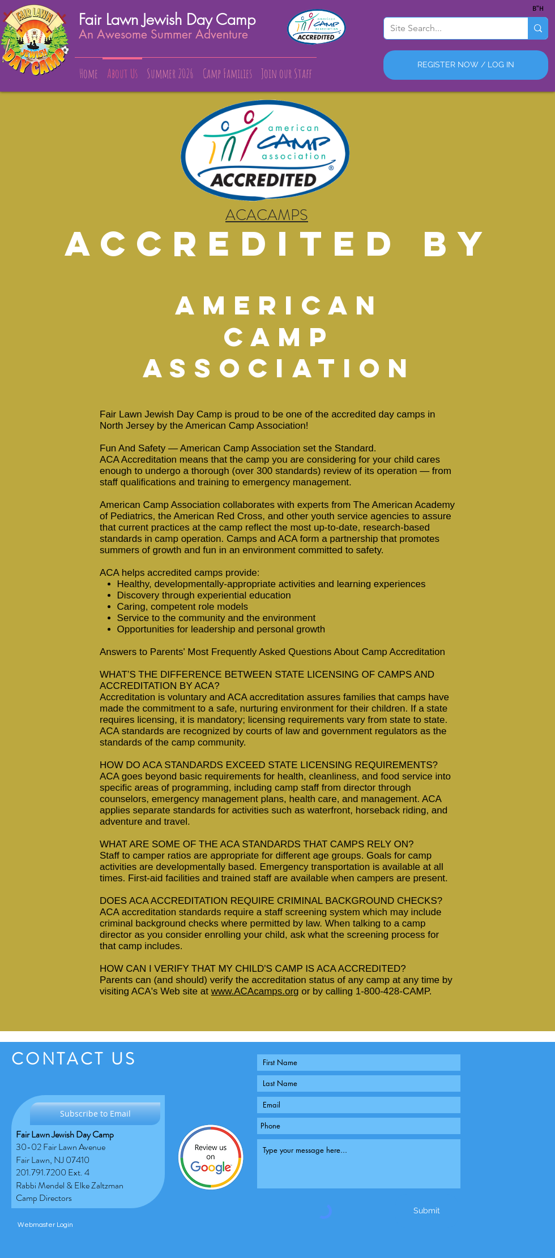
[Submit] (426, 1211)
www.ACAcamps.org (255, 991)
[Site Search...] (447, 28)
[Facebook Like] (213, 1206)
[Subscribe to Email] (95, 1113)
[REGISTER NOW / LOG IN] (465, 65)
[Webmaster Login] (45, 1225)
